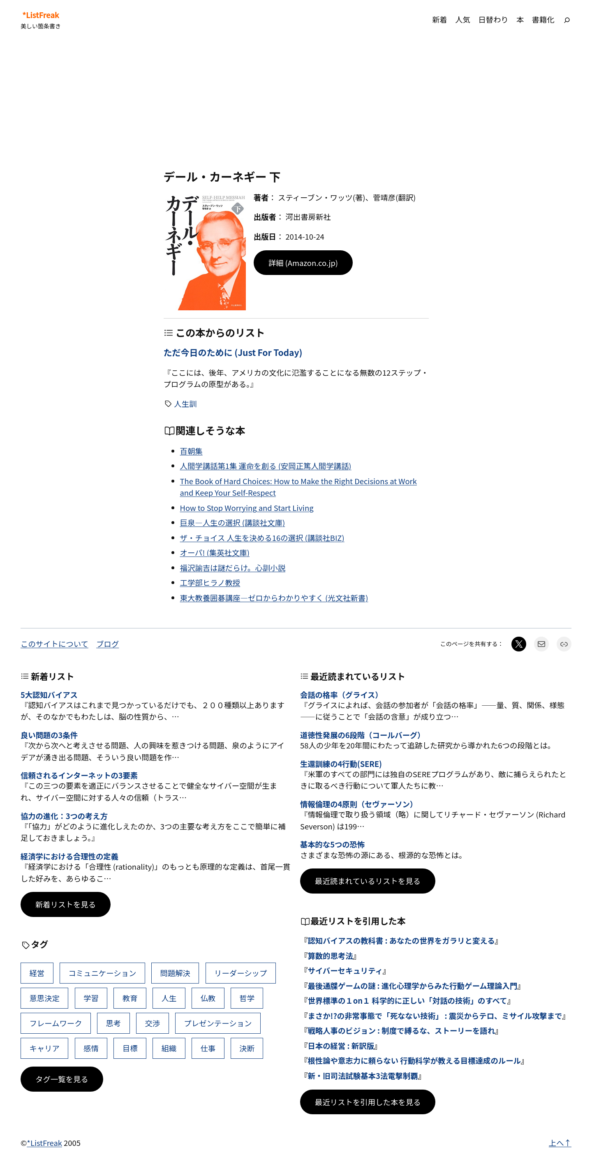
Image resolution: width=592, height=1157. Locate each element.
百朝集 (191, 451)
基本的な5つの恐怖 (332, 844)
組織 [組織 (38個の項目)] (169, 1048)
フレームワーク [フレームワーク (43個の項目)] (55, 1023)
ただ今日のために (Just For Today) (233, 352)
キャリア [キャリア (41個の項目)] (44, 1048)
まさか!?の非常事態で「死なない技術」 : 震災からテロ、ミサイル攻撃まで (435, 1015)
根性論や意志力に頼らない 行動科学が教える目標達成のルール (414, 1060)
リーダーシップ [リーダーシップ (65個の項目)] (240, 973)
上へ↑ (560, 1142)
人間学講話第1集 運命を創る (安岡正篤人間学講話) (266, 465)
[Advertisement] (296, 104)
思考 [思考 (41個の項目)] (113, 1023)
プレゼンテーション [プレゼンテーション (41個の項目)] (218, 1023)
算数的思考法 (330, 955)
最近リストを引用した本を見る (368, 1102)
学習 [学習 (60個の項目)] (91, 998)
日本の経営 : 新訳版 (341, 1045)
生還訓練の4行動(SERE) (341, 763)
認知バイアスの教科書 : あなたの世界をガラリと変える (401, 940)
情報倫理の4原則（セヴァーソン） (358, 803)
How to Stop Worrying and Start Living (247, 507)
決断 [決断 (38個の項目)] (246, 1048)
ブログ (107, 643)
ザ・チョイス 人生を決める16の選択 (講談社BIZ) (262, 537)
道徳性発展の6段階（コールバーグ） (362, 734)
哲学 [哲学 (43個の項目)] (246, 998)
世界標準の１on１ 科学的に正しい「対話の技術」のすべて (407, 1000)
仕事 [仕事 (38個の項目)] (207, 1048)
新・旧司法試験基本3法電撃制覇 (363, 1075)
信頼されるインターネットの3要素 (79, 775)
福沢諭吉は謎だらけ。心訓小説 (233, 567)
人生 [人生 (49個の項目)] (169, 998)
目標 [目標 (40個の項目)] (130, 1048)
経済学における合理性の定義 (69, 856)
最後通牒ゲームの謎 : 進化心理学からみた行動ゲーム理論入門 (412, 985)
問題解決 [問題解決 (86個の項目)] (175, 973)
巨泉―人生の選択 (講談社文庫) (232, 522)
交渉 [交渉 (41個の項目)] (152, 1023)
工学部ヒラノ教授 (210, 582)
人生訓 (185, 403)
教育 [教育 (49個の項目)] (130, 998)
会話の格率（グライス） (341, 694)
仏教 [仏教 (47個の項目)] (207, 998)
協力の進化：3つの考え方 (64, 815)
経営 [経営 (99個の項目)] (36, 973)
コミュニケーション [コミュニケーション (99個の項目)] (102, 973)
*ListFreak (40, 15)
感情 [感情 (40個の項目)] (91, 1048)
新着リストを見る (65, 904)
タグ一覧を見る (61, 1079)
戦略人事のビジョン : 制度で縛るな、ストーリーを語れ (401, 1030)
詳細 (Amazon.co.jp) (303, 262)
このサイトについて (54, 643)
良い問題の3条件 (49, 734)
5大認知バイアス (49, 694)
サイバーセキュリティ (345, 970)
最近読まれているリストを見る (368, 880)
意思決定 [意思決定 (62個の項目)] (44, 998)
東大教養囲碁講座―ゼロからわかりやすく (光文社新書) (274, 597)
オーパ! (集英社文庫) (215, 552)
